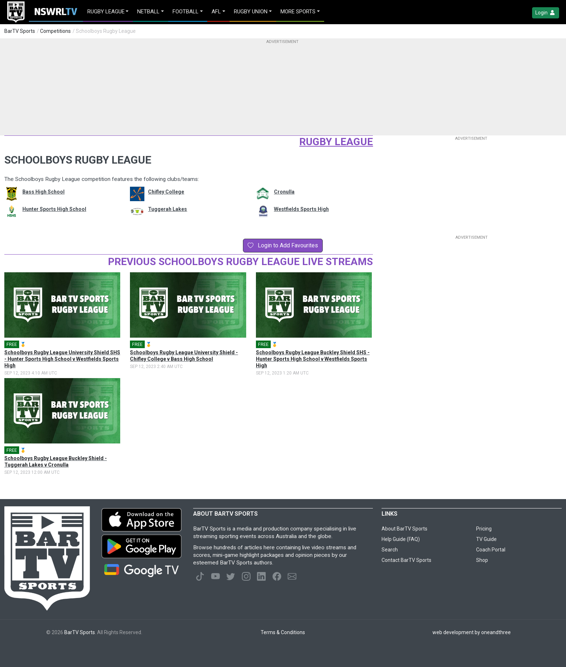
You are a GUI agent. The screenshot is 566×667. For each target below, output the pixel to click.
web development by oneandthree (471, 632)
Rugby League (336, 142)
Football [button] (186, 11)
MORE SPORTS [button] (297, 11)
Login (545, 13)
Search (390, 550)
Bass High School (43, 192)
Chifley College (166, 192)
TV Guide (486, 539)
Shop (482, 560)
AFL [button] (216, 11)
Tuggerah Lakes (167, 209)
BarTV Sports (19, 31)
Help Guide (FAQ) (401, 539)
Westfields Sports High (301, 209)
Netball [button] (148, 11)
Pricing (484, 529)
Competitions (55, 31)
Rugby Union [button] (250, 11)
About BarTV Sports (404, 529)
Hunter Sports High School (54, 209)
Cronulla (284, 192)
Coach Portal (490, 550)
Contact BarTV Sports (406, 560)
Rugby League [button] (106, 11)
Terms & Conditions (283, 632)
